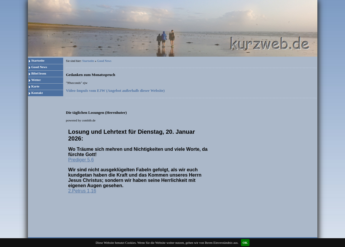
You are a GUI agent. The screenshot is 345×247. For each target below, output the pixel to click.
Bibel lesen (38, 73)
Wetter (36, 80)
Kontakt (37, 92)
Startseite (38, 60)
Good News (39, 67)
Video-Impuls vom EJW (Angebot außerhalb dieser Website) (115, 90)
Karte (35, 86)
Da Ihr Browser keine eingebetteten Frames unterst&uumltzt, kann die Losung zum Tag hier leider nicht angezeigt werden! (139, 162)
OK (245, 242)
